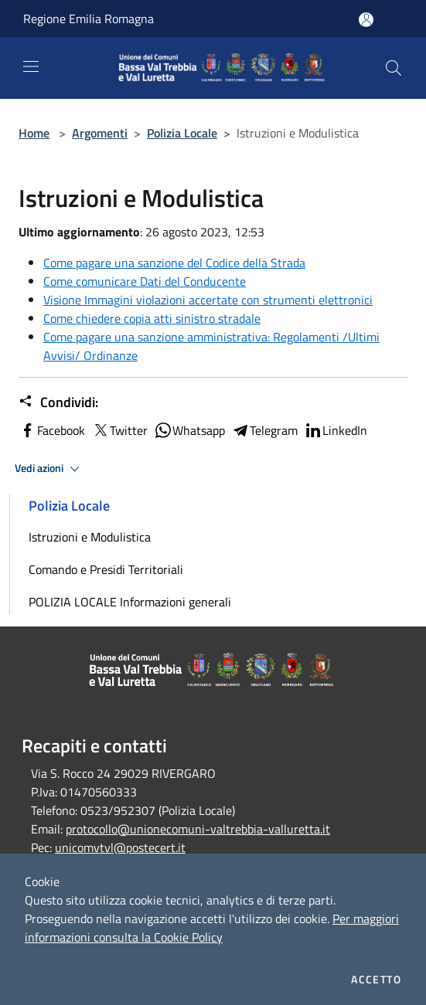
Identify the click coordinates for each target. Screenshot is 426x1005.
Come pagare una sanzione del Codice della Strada (174, 262)
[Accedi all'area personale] (366, 20)
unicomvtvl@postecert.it (120, 847)
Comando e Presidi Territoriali (106, 569)
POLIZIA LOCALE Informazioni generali (130, 601)
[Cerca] (393, 68)
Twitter (119, 430)
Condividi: (58, 402)
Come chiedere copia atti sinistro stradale (152, 318)
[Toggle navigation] (31, 66)
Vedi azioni (49, 469)
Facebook (52, 430)
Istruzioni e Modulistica (90, 537)
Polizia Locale (182, 133)
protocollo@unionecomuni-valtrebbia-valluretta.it (198, 829)
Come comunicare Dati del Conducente (144, 281)
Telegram (264, 430)
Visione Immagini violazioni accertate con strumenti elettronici (208, 299)
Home (34, 133)
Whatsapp (189, 430)
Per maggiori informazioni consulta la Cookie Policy (212, 927)
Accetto (376, 979)
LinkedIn (335, 430)
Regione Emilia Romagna (88, 18)
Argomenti (100, 133)
